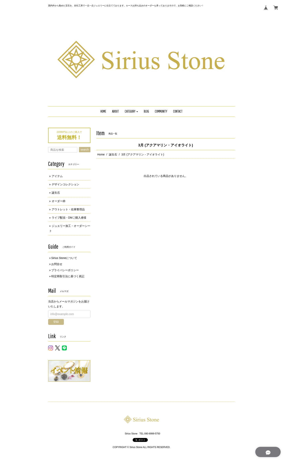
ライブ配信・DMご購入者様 (69, 217)
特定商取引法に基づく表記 (67, 276)
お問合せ (56, 264)
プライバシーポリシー (65, 270)
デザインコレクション (65, 184)
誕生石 (113, 154)
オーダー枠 (58, 201)
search (85, 149)
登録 (56, 321)
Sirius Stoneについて (64, 258)
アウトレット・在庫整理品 (68, 209)
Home (101, 154)
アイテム (57, 176)
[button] (131, 111)
